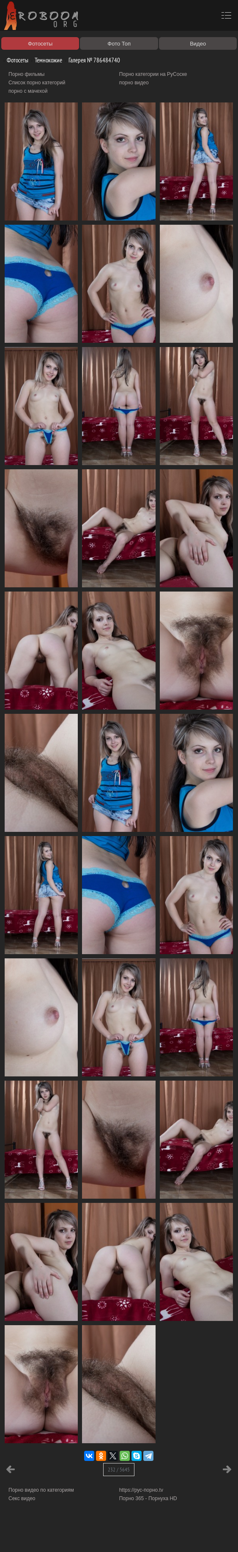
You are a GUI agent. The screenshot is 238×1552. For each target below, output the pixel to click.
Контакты (147, 1536)
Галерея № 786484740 (91, 60)
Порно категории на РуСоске (153, 74)
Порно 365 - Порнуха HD (148, 1498)
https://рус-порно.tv (141, 1490)
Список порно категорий (37, 83)
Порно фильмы (26, 74)
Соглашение (117, 1536)
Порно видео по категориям (41, 1490)
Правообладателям (77, 1536)
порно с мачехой (27, 91)
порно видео (134, 83)
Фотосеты (14, 60)
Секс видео (22, 1498)
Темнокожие (45, 60)
